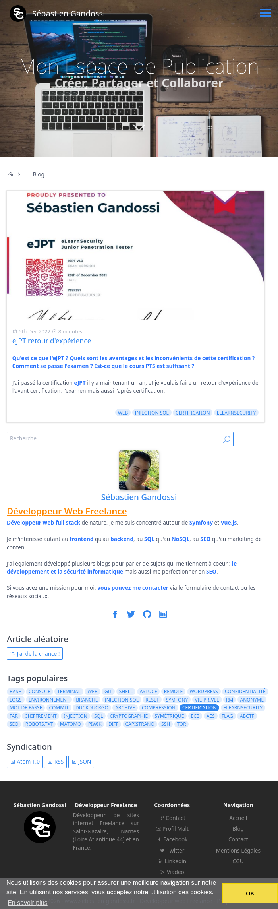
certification (193, 412)
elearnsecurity (236, 412)
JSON (81, 761)
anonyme (252, 699)
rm (229, 699)
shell (126, 691)
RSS (55, 761)
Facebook (172, 839)
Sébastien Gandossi (139, 496)
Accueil (238, 818)
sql (98, 716)
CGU (238, 861)
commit (59, 707)
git (108, 691)
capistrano (139, 724)
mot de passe (26, 707)
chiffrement (41, 716)
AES (211, 716)
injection (75, 716)
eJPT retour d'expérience (51, 340)
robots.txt (39, 724)
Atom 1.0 (25, 761)
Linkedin (172, 861)
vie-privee (207, 699)
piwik (95, 724)
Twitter (172, 850)
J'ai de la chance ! (35, 653)
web (123, 412)
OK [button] (250, 893)
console (39, 691)
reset (152, 699)
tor (181, 724)
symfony (177, 699)
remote (173, 691)
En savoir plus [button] (28, 902)
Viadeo (172, 872)
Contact (172, 818)
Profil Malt (172, 828)
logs (16, 699)
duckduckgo (91, 707)
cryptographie (129, 716)
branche (87, 699)
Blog (238, 828)
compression (159, 707)
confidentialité (245, 691)
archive (125, 707)
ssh (165, 724)
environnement (49, 699)
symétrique (169, 716)
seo (14, 724)
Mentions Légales (238, 850)
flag (227, 716)
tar (14, 716)
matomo (70, 724)
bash (16, 691)
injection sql (152, 412)
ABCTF (247, 716)
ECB (195, 716)
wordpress (203, 691)
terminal (69, 691)
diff (113, 724)
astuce (148, 691)
